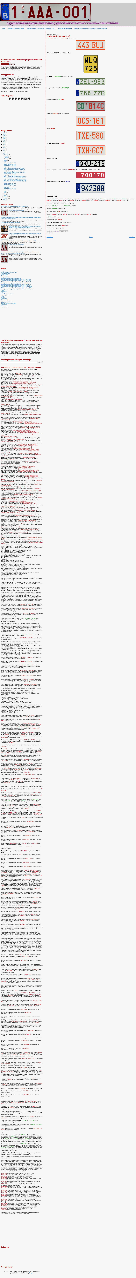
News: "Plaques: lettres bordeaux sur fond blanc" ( (14, 168)
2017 (4, 143)
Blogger (31, 1273)
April (5, 194)
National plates (4, 295)
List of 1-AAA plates (13, 256)
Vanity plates (6, 187)
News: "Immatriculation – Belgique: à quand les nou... (15, 179)
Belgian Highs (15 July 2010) (10, 175)
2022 (4, 135)
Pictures (3, 297)
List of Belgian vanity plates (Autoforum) (10, 222)
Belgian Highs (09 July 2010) (10, 183)
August (5, 160)
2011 (4, 151)
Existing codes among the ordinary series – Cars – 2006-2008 (16, 284)
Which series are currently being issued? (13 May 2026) (14, 206)
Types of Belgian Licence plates (16, 210)
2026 (4, 132)
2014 (4, 147)
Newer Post (50, 237)
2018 (4, 141)
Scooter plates (4, 299)
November (6, 156)
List (2, 292)
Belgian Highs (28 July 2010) (10, 164)
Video (2, 305)
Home (3, 28)
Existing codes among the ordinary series (11, 278)
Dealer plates (4, 274)
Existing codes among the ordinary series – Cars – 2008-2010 (16, 285)
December (6, 154)
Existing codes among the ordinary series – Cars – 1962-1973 (16, 280)
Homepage (3, 291)
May (5, 192)
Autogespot (4, 271)
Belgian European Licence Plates (9, 272)
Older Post (132, 237)
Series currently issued (6, 301)
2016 (4, 144)
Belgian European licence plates (16, 244)
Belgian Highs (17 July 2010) (10, 173)
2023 (4, 134)
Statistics (3, 302)
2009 (4, 199)
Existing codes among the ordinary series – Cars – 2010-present (16, 286)
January (6, 198)
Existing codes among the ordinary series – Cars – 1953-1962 (16, 279)
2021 (4, 137)
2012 (4, 150)
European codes (5, 275)
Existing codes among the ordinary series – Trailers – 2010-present (17, 289)
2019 (4, 140)
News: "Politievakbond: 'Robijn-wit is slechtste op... (15, 169)
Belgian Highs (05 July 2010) (10, 185)
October (6, 157)
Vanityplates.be (5, 77)
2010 (4, 153)
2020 (4, 138)
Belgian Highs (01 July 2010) (10, 189)
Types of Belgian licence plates (8, 303)
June (5, 191)
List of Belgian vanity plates (7, 293)
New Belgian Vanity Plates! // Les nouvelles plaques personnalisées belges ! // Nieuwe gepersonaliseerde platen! (25, 227)
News (2, 296)
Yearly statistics (5, 307)
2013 (4, 149)
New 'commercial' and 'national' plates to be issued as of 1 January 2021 (18, 240)
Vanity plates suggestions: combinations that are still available (90, 28)
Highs (51, 233)
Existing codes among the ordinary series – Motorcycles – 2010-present (18, 287)
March (5, 195)
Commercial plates (5, 273)
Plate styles (4, 298)
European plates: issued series (16, 28)
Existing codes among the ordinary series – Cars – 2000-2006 (16, 283)
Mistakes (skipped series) (65, 28)
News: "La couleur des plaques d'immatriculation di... (15, 176)
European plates (5, 277)
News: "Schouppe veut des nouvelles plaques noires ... (15, 180)
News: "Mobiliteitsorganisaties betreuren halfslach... (15, 171)
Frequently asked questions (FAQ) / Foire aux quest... (41, 28)
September (6, 158)
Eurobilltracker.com (23, 346)
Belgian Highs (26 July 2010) (10, 165)
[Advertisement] (15, 43)
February (6, 196)
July (5, 161)
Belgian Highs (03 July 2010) (10, 188)
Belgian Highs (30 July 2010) (10, 162)
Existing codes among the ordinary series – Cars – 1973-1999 (16, 281)
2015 (4, 146)
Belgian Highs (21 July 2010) (10, 167)
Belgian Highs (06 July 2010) (10, 184)
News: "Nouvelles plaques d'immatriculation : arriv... (15, 172)
